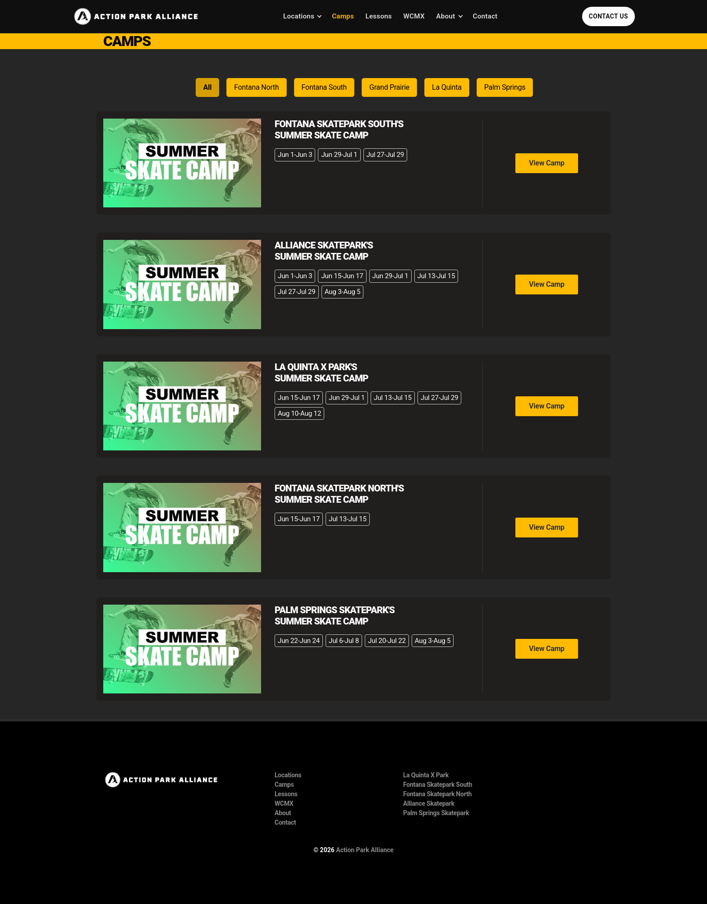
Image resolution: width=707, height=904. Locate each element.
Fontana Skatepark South (437, 784)
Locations (298, 16)
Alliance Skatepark (428, 803)
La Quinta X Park (426, 775)
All (207, 87)
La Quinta (447, 87)
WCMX (414, 16)
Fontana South (324, 87)
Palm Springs (505, 87)
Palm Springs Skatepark (436, 813)
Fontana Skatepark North (437, 794)
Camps (343, 16)
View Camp (547, 163)
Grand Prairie (389, 87)
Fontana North (256, 87)
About (445, 16)
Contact (485, 16)
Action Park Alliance (365, 850)
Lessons (379, 16)
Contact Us (608, 16)
